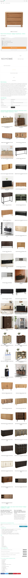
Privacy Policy (4, 565)
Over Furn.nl (3, 560)
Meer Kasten (14, 80)
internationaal (10, 532)
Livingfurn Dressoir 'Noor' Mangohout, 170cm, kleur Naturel (19, 518)
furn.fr (3, 536)
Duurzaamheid (4, 567)
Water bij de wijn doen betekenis (14, 551)
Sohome (4, 35)
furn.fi (3, 545)
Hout (20, 55)
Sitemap (3, 562)
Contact (3, 572)
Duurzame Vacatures (5, 532)
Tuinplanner (3, 569)
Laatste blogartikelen (4, 548)
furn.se (3, 541)
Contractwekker (4, 533)
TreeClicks (3, 529)
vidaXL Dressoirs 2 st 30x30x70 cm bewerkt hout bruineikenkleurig (20, 516)
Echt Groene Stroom (5, 530)
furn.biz (3, 544)
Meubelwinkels (4, 563)
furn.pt (3, 543)
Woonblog (3, 561)
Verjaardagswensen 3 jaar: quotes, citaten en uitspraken (14, 554)
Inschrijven (23, 526)
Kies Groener (4, 531)
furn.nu (3, 539)
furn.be (3, 537)
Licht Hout (14, 69)
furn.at (3, 538)
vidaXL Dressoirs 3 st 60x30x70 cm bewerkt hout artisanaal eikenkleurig (20, 515)
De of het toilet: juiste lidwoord (14, 556)
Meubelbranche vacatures (5, 566)
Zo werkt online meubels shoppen (6, 564)
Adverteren (3, 570)
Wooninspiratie (4, 571)
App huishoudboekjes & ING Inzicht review (14, 549)
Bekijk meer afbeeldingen (14, 31)
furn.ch (3, 542)
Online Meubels (4, 559)
